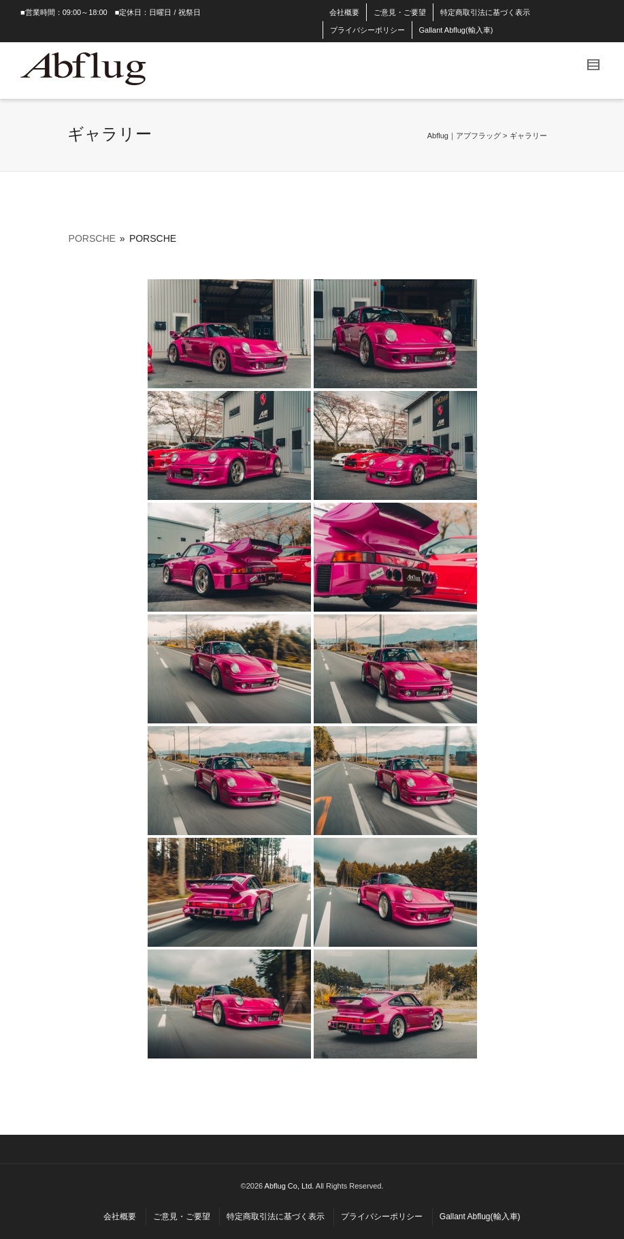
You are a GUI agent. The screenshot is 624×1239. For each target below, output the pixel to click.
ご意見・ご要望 (400, 12)
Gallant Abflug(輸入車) (456, 30)
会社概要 (344, 12)
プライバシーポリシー (367, 30)
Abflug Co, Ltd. (290, 1186)
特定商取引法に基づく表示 (485, 12)
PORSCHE (92, 238)
